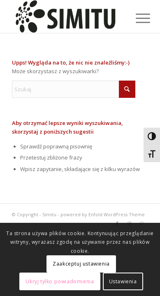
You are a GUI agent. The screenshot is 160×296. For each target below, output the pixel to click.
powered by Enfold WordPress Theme (102, 214)
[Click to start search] (127, 89)
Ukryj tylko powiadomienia (60, 281)
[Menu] (137, 17)
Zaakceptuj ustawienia (81, 263)
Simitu (49, 214)
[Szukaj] (73, 89)
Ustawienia (123, 281)
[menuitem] (137, 17)
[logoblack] (66, 16)
